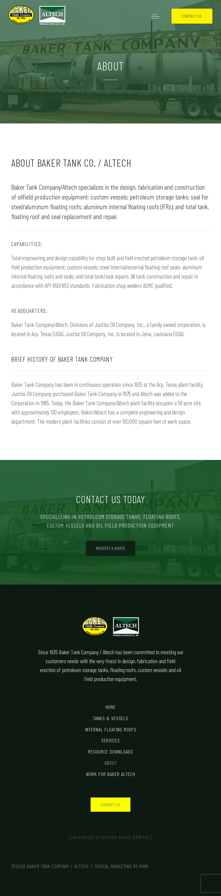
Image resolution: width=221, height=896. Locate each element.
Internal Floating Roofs (110, 729)
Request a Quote (110, 548)
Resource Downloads (110, 751)
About (110, 763)
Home (111, 707)
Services (110, 740)
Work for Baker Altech (110, 774)
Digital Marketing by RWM (121, 866)
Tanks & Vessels (110, 718)
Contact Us (192, 16)
